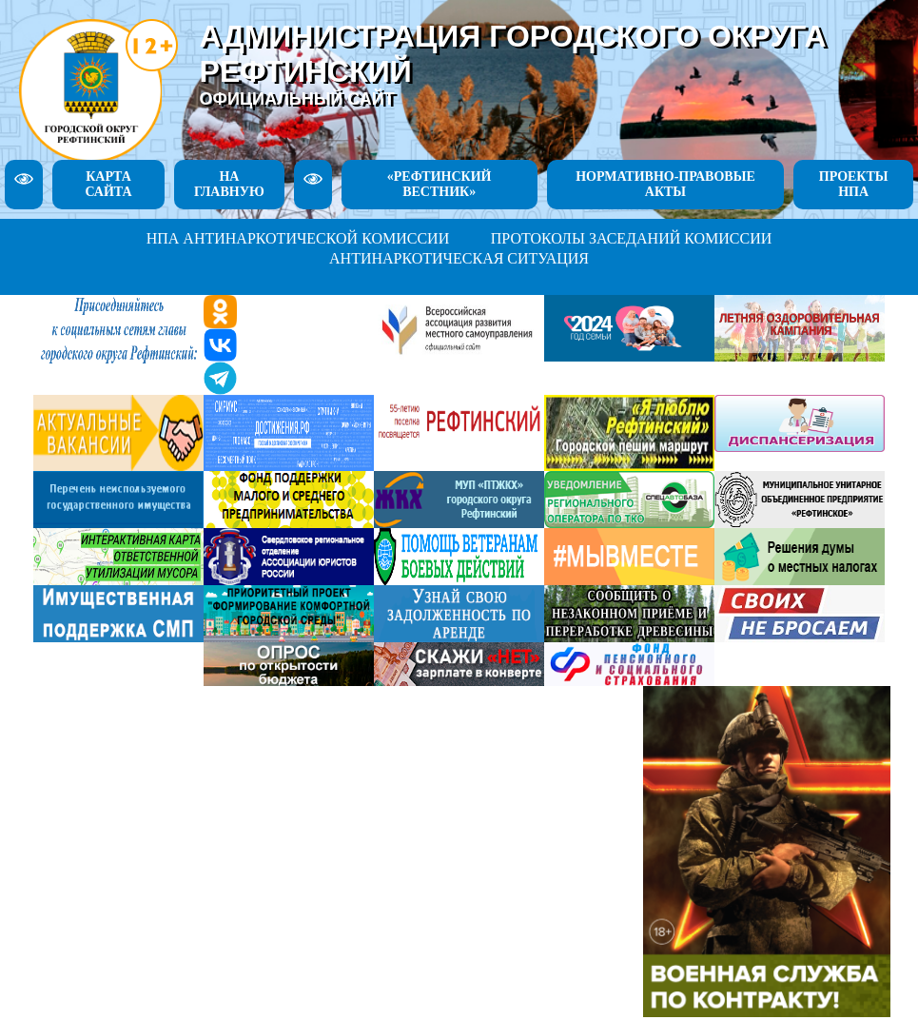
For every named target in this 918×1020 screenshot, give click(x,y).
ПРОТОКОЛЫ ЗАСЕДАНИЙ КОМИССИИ (631, 238)
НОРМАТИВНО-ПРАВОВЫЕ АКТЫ (665, 184)
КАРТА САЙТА (108, 184)
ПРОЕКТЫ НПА (854, 184)
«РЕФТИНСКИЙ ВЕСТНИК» (439, 184)
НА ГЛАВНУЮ (229, 184)
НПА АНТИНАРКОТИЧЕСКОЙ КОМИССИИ (298, 238)
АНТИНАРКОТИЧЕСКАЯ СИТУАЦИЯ (459, 258)
